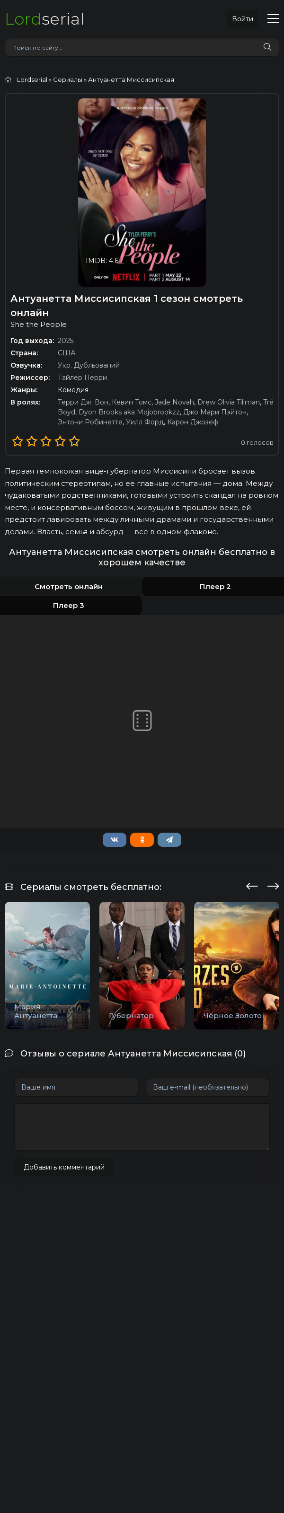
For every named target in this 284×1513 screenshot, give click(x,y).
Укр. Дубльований (89, 365)
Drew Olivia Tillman (228, 402)
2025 (65, 340)
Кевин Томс (131, 402)
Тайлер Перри (82, 377)
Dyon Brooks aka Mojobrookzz (129, 412)
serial (44, 18)
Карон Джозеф (192, 422)
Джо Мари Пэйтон (215, 412)
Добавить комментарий (64, 1167)
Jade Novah (174, 402)
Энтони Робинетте (90, 422)
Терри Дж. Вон (83, 402)
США (66, 353)
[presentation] (252, 884)
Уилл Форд (145, 422)
